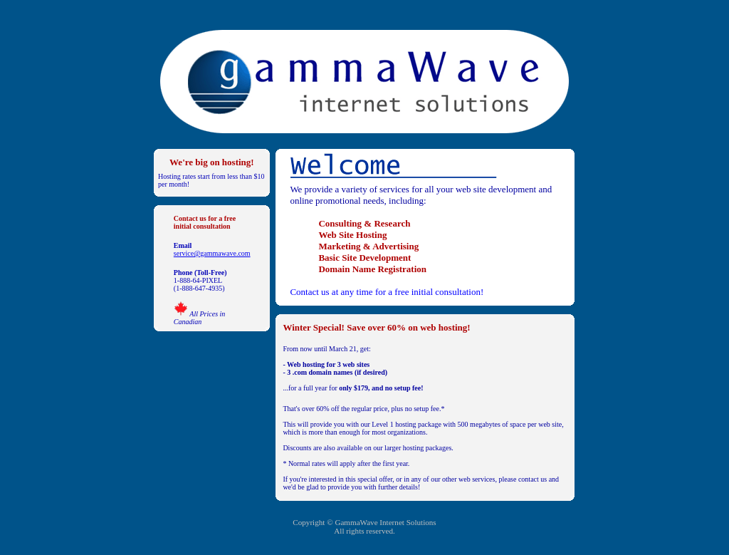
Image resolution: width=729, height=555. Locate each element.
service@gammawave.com (212, 253)
